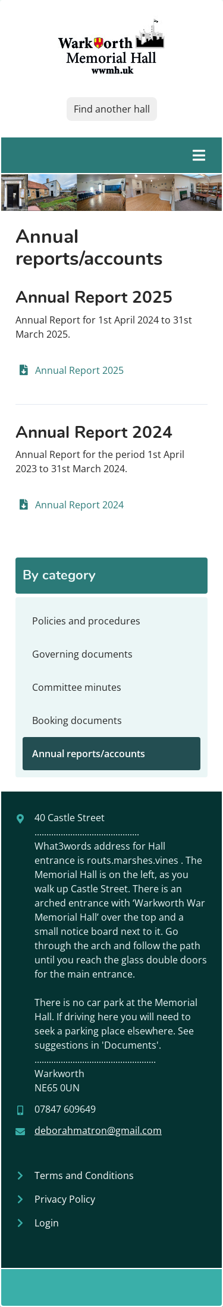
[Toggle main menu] (111, 155)
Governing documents (82, 654)
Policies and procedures (86, 620)
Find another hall (112, 109)
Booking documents (77, 720)
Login (46, 1222)
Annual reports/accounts (88, 753)
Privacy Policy (64, 1199)
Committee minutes (76, 687)
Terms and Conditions (84, 1175)
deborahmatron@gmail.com (98, 1130)
